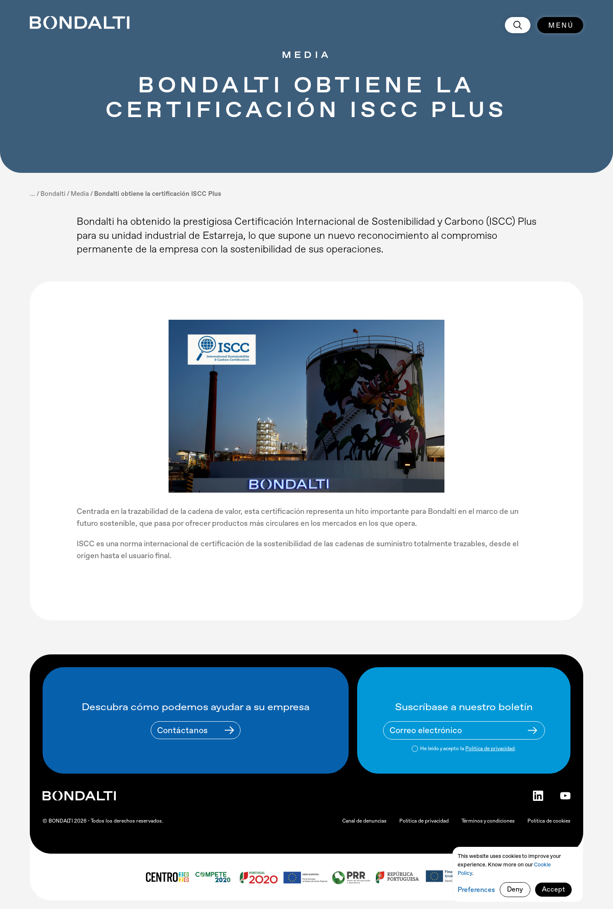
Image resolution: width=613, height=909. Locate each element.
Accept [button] (553, 889)
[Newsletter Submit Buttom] (532, 730)
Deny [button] (515, 889)
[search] (517, 25)
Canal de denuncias (364, 821)
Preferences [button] (476, 890)
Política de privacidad (490, 748)
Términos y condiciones (488, 821)
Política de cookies (548, 821)
